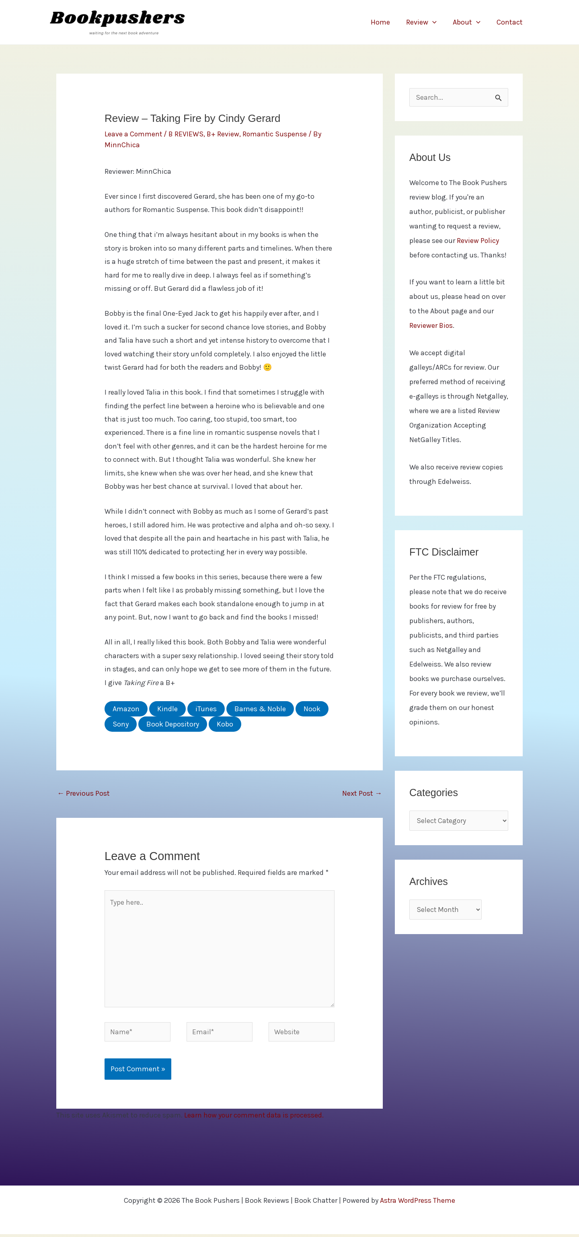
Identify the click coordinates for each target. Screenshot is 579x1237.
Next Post (362, 792)
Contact (510, 22)
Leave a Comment (134, 134)
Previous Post (83, 792)
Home (386, 22)
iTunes (206, 708)
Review (425, 22)
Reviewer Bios (431, 326)
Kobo (225, 723)
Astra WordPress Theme (418, 1203)
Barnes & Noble (260, 708)
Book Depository (172, 723)
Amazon (126, 708)
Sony (121, 723)
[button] (436, 22)
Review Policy (478, 241)
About (469, 22)
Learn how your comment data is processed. (255, 1118)
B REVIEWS (187, 134)
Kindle (167, 708)
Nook (312, 708)
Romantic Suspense (276, 134)
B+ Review (224, 134)
